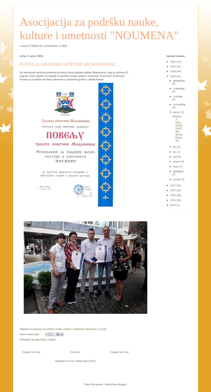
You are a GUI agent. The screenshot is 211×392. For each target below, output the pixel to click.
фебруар (178, 171)
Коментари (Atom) (85, 360)
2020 (173, 66)
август (177, 112)
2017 (173, 185)
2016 (173, 190)
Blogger (122, 384)
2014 (173, 200)
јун (175, 151)
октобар (177, 96)
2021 (173, 61)
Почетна (75, 352)
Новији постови (32, 352)
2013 (173, 205)
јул (175, 146)
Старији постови (119, 352)
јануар (177, 179)
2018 (173, 76)
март (176, 166)
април (177, 161)
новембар (179, 88)
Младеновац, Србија (43, 339)
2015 (173, 195)
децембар (179, 80)
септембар (179, 104)
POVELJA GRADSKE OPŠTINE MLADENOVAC (68, 64)
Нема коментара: (30, 334)
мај (175, 156)
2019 (173, 71)
